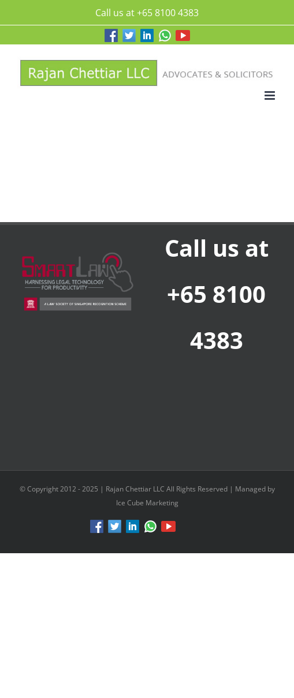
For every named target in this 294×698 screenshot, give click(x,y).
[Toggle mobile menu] (271, 95)
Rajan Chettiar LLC (136, 489)
